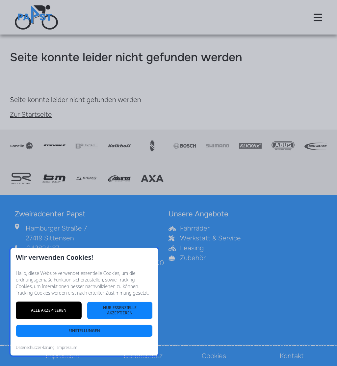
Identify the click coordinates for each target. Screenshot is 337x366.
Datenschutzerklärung (35, 347)
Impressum (67, 347)
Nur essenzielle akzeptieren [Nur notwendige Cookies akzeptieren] (120, 310)
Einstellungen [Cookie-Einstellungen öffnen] (84, 330)
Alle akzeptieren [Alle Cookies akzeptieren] (48, 310)
